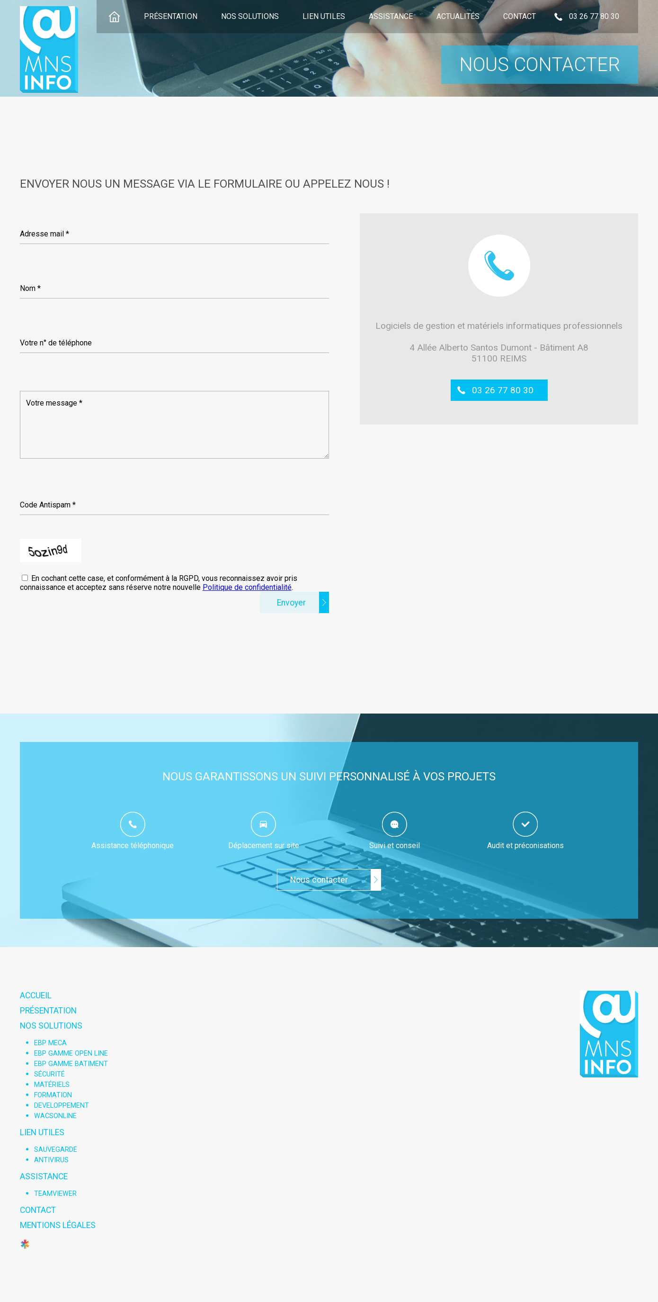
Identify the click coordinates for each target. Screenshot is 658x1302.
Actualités (458, 16)
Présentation (170, 16)
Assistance (391, 16)
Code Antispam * (48, 504)
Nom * (30, 288)
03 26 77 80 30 (503, 390)
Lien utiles (323, 16)
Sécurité (49, 1074)
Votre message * (54, 402)
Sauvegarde (55, 1150)
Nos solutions (250, 16)
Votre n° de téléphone (56, 342)
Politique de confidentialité (247, 587)
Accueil (36, 995)
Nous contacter (319, 880)
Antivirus (51, 1160)
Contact (519, 16)
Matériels (52, 1085)
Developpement (61, 1106)
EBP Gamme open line (71, 1053)
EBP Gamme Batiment (71, 1064)
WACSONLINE (55, 1116)
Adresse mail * (44, 233)
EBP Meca (50, 1043)
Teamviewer (55, 1194)
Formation (53, 1095)
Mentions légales (58, 1225)
